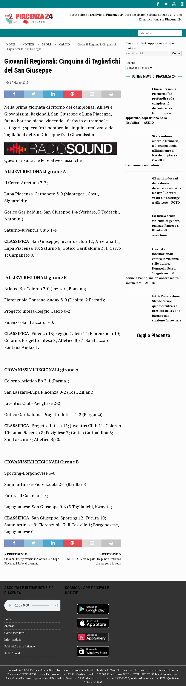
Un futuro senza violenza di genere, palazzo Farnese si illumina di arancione (166, 225)
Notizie (28, 44)
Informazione (13, 639)
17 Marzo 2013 (19, 82)
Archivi (130, 62)
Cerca (176, 53)
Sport (47, 44)
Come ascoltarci (14, 632)
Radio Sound (12, 653)
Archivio (9, 625)
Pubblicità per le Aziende (19, 646)
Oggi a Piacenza (153, 335)
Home (8, 619)
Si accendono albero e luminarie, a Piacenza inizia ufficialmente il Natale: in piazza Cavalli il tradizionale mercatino (152, 150)
